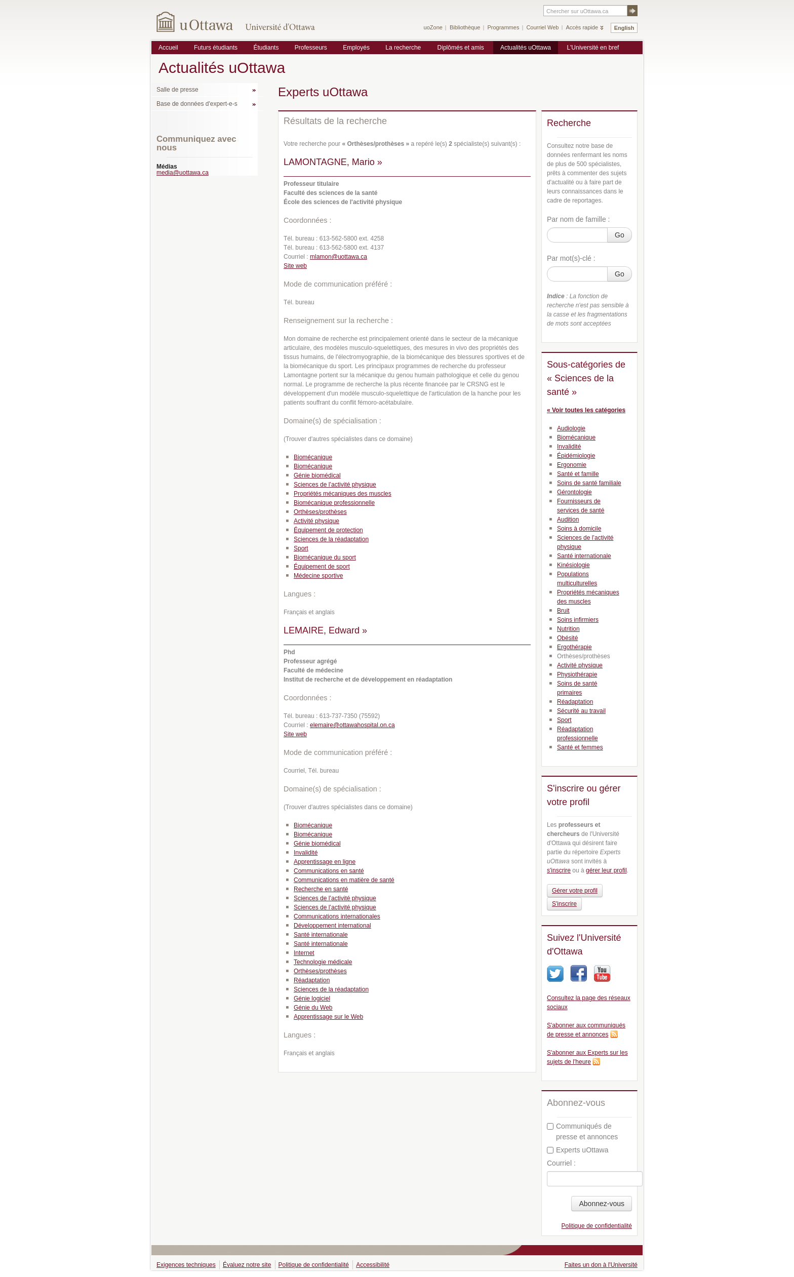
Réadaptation (312, 980)
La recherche (403, 47)
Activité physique (316, 521)
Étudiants (266, 47)
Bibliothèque (465, 27)
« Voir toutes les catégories (586, 410)
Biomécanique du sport (325, 557)
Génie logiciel (312, 998)
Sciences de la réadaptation (331, 539)
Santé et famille (578, 473)
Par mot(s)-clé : (571, 258)
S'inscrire (564, 903)
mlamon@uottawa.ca (338, 256)
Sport (301, 548)
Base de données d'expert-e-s (196, 103)
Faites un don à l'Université (601, 1264)
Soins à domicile (579, 528)
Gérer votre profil (575, 890)
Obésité (567, 638)
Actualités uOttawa (525, 47)
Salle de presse (177, 89)
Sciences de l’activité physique (335, 484)
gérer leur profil (606, 870)
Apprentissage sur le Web (328, 1016)
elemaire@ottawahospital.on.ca (352, 725)
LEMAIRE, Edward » (325, 630)
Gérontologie (574, 492)
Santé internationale (321, 934)
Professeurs (311, 47)
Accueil (168, 47)
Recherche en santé (321, 889)
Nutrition (568, 628)
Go (619, 235)
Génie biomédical (317, 475)
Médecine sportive (318, 575)
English (624, 28)
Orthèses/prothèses (320, 511)
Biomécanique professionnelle (334, 502)
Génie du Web (313, 1007)
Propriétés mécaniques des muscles (342, 493)
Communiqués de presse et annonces (582, 1131)
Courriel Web (542, 27)
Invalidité (305, 852)
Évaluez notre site (247, 1264)
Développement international (332, 925)
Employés (356, 47)
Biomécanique (313, 457)
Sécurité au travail (581, 710)
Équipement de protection (328, 530)
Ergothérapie (574, 647)
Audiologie (571, 428)
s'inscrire (559, 870)
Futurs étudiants (215, 47)
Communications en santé (329, 870)
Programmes (503, 27)
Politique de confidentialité (597, 1225)
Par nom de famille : (578, 219)
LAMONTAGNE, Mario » (333, 162)
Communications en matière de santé (344, 880)
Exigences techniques (186, 1264)
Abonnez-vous (601, 1204)
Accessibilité (372, 1264)
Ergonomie (571, 464)
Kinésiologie (573, 565)
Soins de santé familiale (589, 483)
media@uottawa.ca (182, 172)
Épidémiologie (576, 455)
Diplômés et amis (461, 47)
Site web (295, 265)
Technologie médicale (323, 962)
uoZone (433, 27)
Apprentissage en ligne (324, 861)
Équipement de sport (322, 566)
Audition (568, 519)
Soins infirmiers (578, 619)
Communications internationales (337, 916)
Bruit (563, 610)
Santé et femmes (580, 747)
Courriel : (561, 1163)
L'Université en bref (593, 47)
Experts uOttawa (578, 1150)
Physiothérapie (577, 674)
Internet (304, 952)
